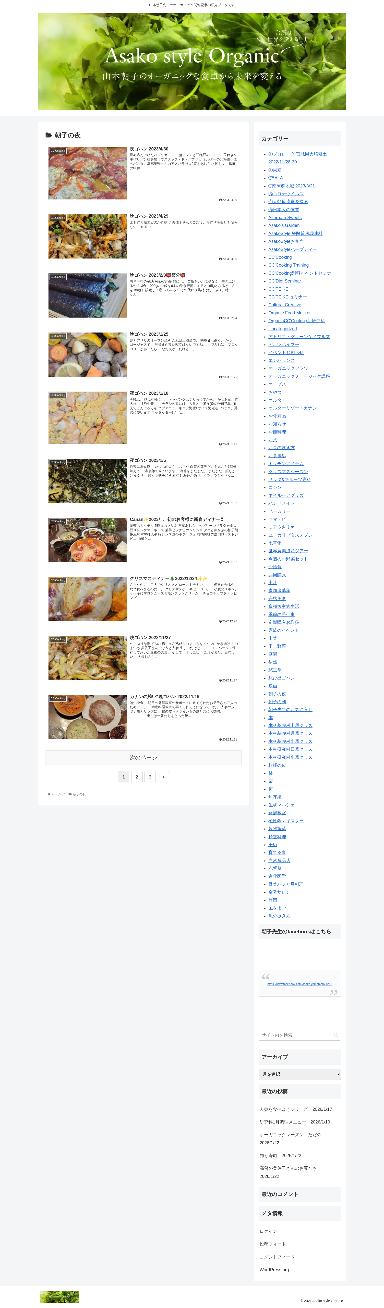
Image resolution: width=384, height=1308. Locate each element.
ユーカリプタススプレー (292, 535)
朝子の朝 (277, 701)
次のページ (143, 758)
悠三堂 (275, 669)
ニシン (275, 487)
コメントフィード (277, 1257)
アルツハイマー (283, 344)
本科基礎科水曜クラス (290, 741)
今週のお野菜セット (288, 558)
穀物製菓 (277, 828)
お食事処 (277, 455)
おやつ (275, 392)
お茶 (272, 439)
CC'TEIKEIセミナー (287, 297)
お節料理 (277, 432)
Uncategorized (282, 328)
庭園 (272, 654)
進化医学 (277, 876)
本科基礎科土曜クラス (290, 725)
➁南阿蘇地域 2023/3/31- (292, 186)
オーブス (277, 384)
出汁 (272, 582)
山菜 (272, 638)
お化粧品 (277, 416)
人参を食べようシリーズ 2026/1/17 (296, 1109)
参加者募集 (279, 590)
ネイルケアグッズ (286, 495)
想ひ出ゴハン (281, 678)
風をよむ (277, 908)
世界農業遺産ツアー (288, 550)
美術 (272, 844)
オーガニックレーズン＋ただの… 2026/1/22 (295, 1138)
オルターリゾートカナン (292, 408)
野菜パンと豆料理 (286, 884)
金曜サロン (279, 892)
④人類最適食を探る (288, 201)
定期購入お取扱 (283, 622)
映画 (272, 685)
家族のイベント (283, 630)
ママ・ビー (279, 519)
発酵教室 (277, 812)
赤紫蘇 (275, 868)
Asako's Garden (284, 225)
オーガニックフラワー (290, 368)
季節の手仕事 (281, 614)
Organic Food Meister (289, 312)
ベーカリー (279, 511)
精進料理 (277, 836)
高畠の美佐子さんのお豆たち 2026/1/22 (290, 1172)
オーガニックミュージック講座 (299, 376)
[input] (300, 1035)
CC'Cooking (280, 257)
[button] (336, 1035)
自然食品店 (279, 860)
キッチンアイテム (286, 463)
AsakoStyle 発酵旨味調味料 (295, 233)
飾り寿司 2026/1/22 (280, 1155)
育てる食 (277, 852)
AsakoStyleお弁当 (286, 241)
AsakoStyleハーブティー (292, 249)
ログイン (268, 1231)
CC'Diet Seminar (284, 281)
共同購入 (277, 574)
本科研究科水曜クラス (290, 757)
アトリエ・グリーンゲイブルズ (299, 336)
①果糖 (275, 170)
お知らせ (277, 423)
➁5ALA (275, 177)
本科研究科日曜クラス (290, 749)
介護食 (275, 566)
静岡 (272, 900)
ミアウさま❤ (281, 527)
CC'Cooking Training (288, 265)
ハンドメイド (281, 503)
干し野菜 (277, 646)
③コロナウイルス (286, 193)
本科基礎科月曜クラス (290, 733)
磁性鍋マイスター (286, 820)
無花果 (275, 797)
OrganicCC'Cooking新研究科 (296, 320)
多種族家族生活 (283, 606)
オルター (277, 400)
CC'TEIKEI (278, 289)
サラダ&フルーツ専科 (289, 479)
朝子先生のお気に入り (290, 709)
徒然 (272, 662)
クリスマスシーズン (288, 471)
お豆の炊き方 (281, 447)
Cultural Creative (284, 304)
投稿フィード (273, 1244)
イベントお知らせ (286, 352)
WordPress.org (274, 1269)
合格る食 (277, 598)
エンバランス (281, 360)
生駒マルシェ (281, 804)
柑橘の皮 (277, 765)
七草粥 (275, 543)
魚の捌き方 (279, 915)
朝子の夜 (277, 693)
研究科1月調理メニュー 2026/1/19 (295, 1122)
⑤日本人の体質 (283, 209)
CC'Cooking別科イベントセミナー (302, 273)
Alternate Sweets (285, 217)
